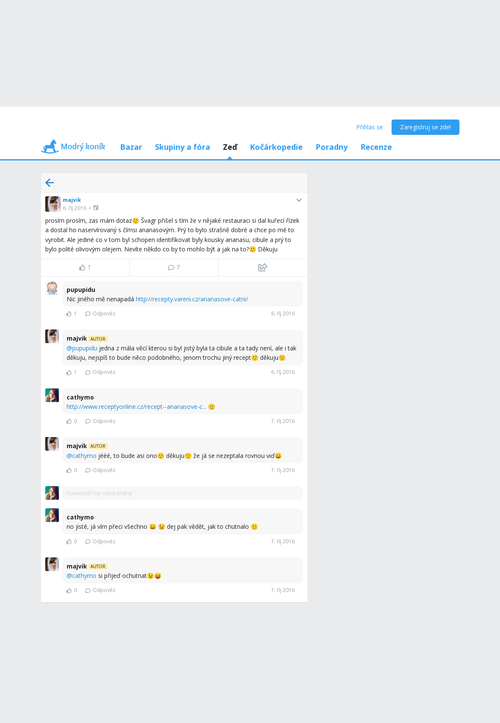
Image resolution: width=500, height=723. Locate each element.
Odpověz (100, 313)
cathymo (84, 456)
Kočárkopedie (276, 147)
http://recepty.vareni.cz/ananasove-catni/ (192, 299)
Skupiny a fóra (182, 147)
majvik (72, 200)
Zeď (230, 147)
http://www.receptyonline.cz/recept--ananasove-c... (136, 406)
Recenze (376, 147)
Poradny (332, 147)
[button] (96, 207)
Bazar (131, 147)
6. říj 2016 (74, 208)
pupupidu (84, 348)
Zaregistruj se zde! (425, 127)
